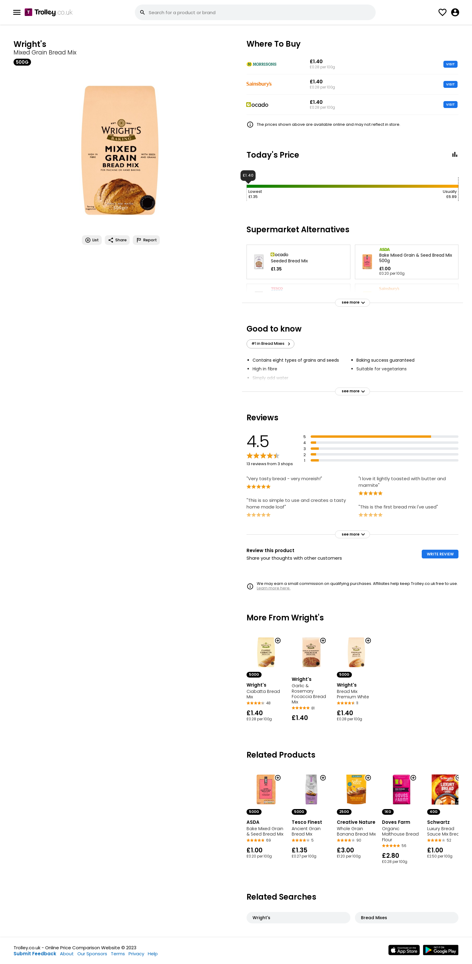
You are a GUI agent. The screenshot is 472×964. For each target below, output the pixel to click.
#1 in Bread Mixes (271, 344)
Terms (118, 953)
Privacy (136, 953)
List (92, 240)
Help (153, 953)
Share (117, 240)
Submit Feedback (35, 953)
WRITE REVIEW (440, 554)
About (67, 953)
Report (146, 240)
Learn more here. (273, 588)
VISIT (450, 64)
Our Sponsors (92, 953)
